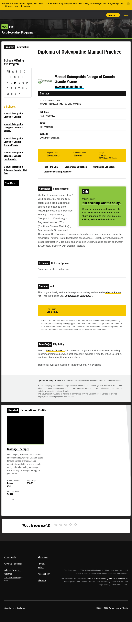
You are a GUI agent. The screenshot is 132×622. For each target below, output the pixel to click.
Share (82, 15)
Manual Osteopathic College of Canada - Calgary (13, 127)
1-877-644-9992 (12, 577)
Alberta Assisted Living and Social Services (107, 578)
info (7, 26)
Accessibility (44, 574)
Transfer (55, 350)
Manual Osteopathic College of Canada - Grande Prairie (13, 141)
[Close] (128, 3)
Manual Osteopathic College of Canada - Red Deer (15, 170)
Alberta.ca (43, 557)
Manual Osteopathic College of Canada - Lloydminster (13, 156)
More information (22, 6)
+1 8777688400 (47, 116)
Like (95, 15)
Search (111, 15)
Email (65, 66)
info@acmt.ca (46, 127)
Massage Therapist (19, 450)
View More (10, 183)
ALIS (23, 14)
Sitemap (42, 580)
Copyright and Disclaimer (14, 608)
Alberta (10, 14)
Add (88, 15)
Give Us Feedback (13, 563)
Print (101, 15)
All (8, 71)
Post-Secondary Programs (17, 32)
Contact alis (10, 557)
